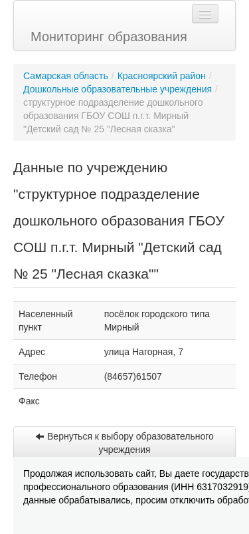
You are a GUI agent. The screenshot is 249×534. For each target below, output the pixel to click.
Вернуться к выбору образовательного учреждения (124, 443)
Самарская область (65, 75)
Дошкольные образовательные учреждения (117, 89)
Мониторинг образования (109, 36)
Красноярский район (162, 75)
